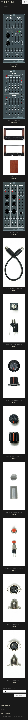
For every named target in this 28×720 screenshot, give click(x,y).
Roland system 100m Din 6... (14, 680)
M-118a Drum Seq (14, 232)
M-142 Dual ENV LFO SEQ (14, 120)
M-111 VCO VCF (14, 64)
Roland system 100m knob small (14, 456)
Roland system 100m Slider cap (14, 512)
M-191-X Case (14, 176)
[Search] (11, 6)
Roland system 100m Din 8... (14, 624)
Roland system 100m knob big (14, 400)
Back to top (20, 695)
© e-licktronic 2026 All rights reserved (12, 717)
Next (23, 691)
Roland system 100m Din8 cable (14, 288)
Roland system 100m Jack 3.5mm (14, 344)
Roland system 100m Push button (14, 568)
